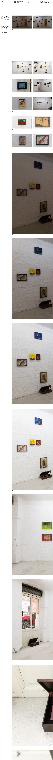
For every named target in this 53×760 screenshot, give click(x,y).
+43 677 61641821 (43, 1)
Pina (2, 1)
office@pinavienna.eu (44, 2)
